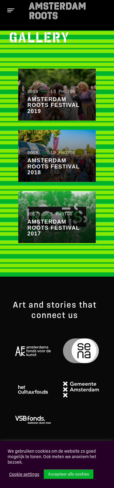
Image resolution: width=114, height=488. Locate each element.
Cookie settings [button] (24, 474)
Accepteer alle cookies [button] (68, 474)
